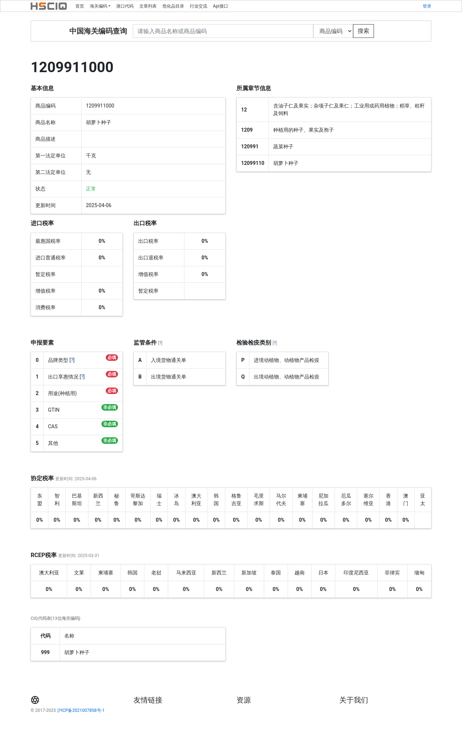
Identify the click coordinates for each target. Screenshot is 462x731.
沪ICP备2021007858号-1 (81, 710)
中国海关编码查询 (98, 31)
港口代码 (125, 6)
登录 (427, 6)
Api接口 (220, 6)
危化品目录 (173, 6)
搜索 (363, 30)
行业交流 (198, 6)
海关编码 (98, 6)
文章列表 (148, 6)
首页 (79, 6)
